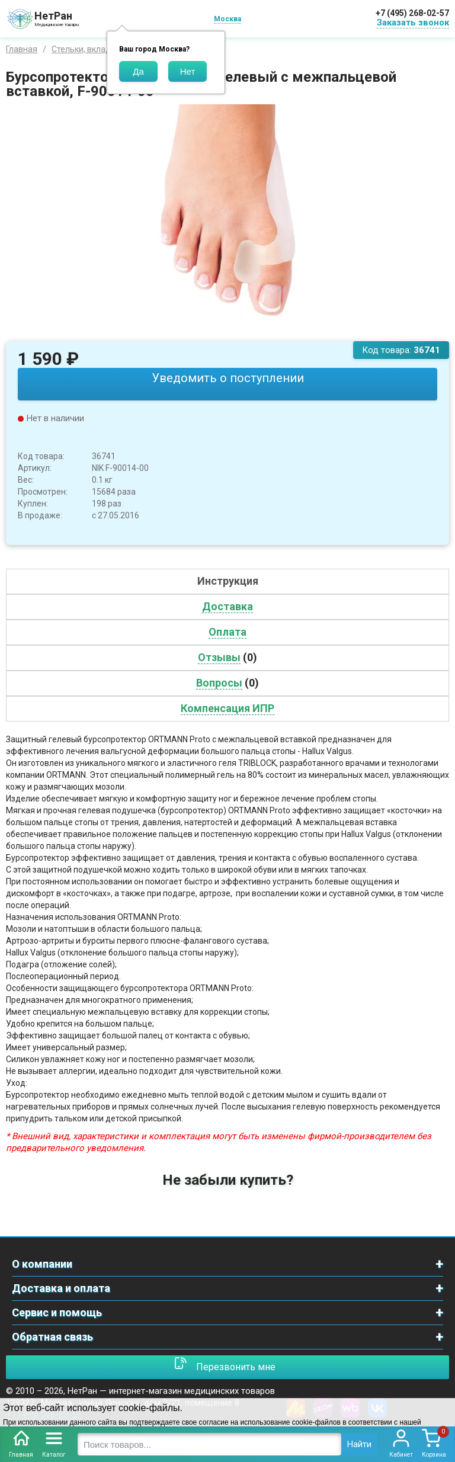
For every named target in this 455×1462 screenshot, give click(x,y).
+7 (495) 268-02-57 (412, 13)
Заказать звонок (413, 22)
